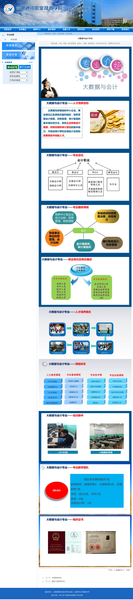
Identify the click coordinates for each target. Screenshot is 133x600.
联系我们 (125, 29)
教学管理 (51, 29)
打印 (110, 570)
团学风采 (81, 29)
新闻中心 (37, 29)
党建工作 (66, 29)
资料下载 (110, 29)
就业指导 (96, 29)
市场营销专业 (57, 578)
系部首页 (7, 29)
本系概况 (22, 29)
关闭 (128, 570)
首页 (54, 34)
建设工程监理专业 (58, 581)
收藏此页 (119, 570)
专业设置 (14, 39)
